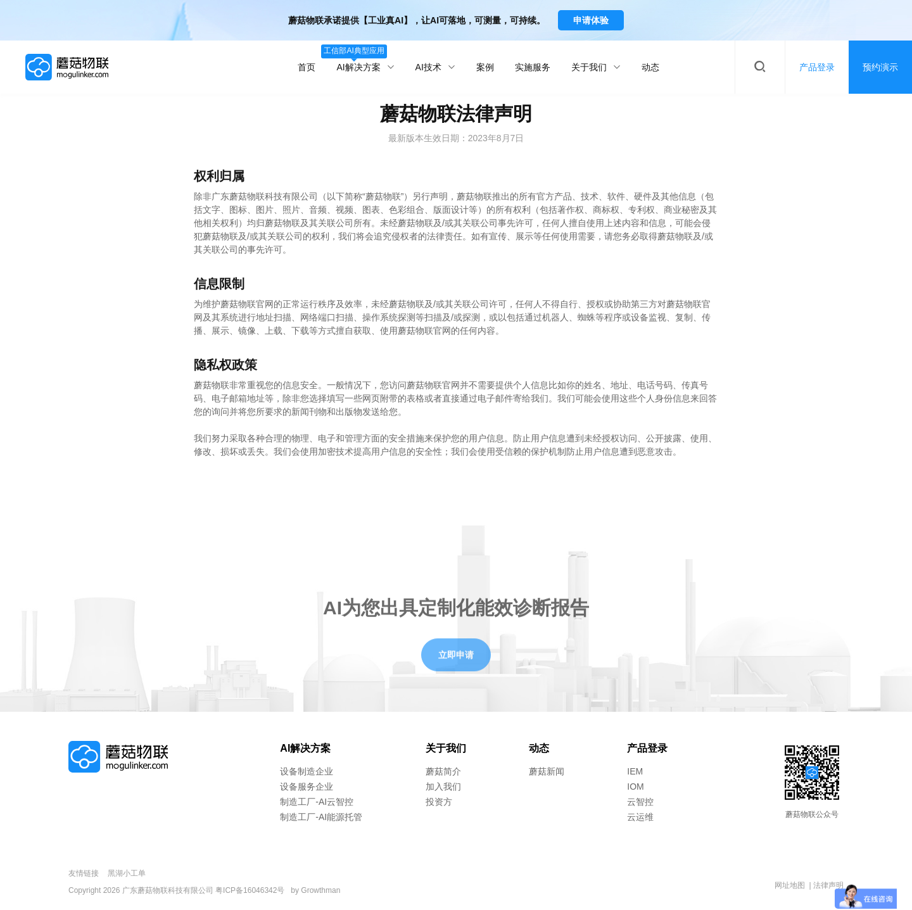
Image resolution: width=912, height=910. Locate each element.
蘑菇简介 (443, 771)
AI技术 (435, 67)
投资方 (439, 802)
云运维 (640, 817)
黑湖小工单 (127, 873)
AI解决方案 (365, 59)
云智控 (640, 802)
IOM (635, 786)
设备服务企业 (306, 786)
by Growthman (315, 890)
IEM (635, 771)
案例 (485, 67)
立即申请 (456, 668)
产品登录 (647, 748)
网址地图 (790, 885)
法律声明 (828, 885)
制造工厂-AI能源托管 (321, 817)
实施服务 (532, 67)
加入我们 (443, 786)
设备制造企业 (306, 771)
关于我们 (596, 67)
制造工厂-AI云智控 (316, 802)
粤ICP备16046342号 (249, 890)
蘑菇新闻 (546, 771)
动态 (650, 67)
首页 (306, 67)
